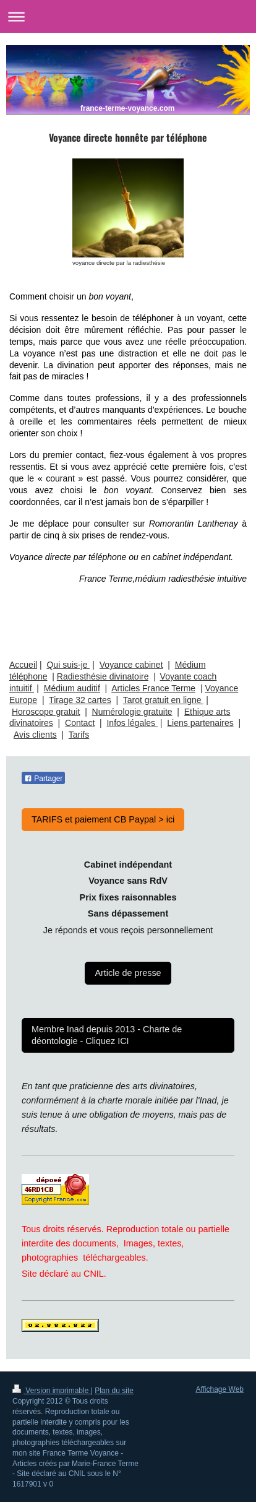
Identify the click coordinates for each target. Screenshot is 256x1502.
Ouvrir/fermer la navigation (128, 16)
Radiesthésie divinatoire (103, 676)
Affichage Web (219, 1389)
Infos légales (132, 723)
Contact (80, 723)
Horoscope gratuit (46, 712)
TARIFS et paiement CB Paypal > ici (103, 819)
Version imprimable (51, 1390)
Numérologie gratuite (132, 712)
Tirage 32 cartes (80, 700)
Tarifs (79, 735)
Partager (43, 778)
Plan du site (114, 1390)
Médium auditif (72, 688)
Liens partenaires (200, 723)
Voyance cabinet (131, 665)
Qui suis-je (68, 665)
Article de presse (128, 973)
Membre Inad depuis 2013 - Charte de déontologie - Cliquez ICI (107, 1035)
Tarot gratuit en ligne (163, 700)
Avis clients (35, 735)
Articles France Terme (153, 688)
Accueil (23, 665)
